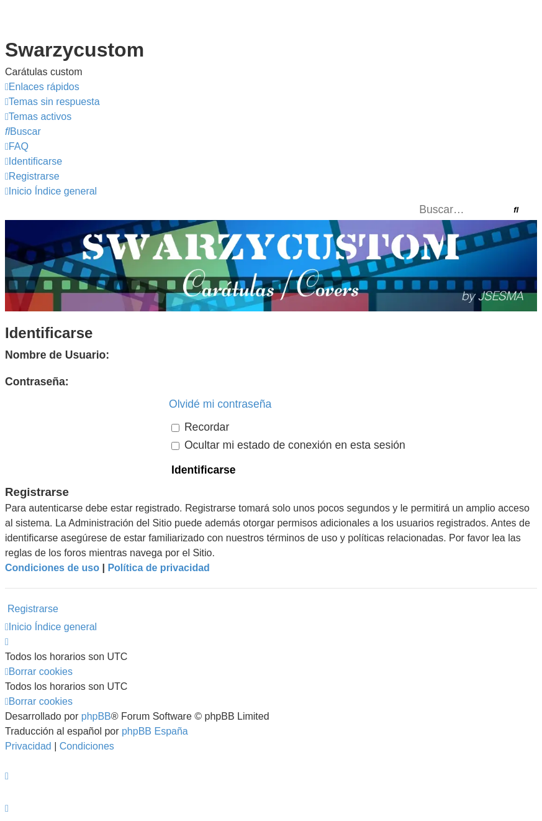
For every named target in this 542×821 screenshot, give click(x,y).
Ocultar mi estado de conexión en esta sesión (288, 445)
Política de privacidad (158, 567)
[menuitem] (52, 101)
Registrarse (32, 608)
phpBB (96, 716)
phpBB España (155, 731)
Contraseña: (37, 381)
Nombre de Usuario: (57, 355)
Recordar (200, 427)
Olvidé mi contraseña (220, 404)
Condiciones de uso (52, 567)
